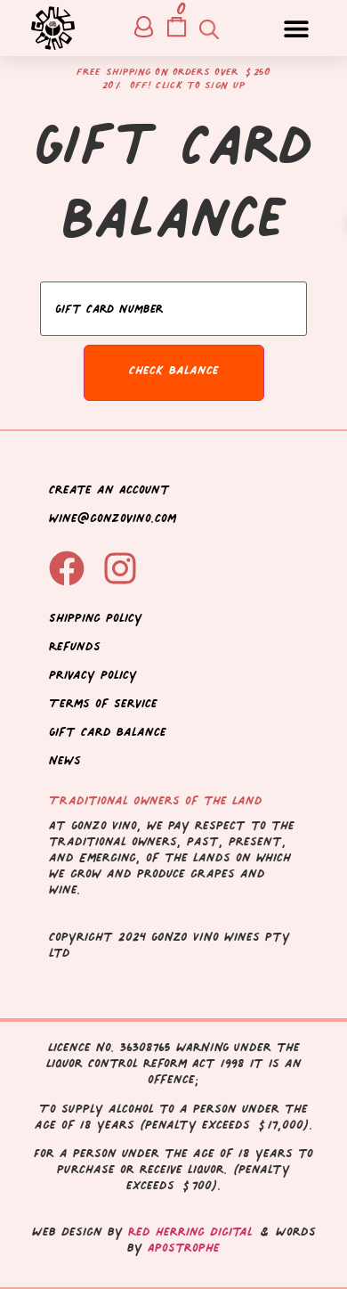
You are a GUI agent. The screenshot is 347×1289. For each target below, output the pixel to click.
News (65, 760)
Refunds (75, 646)
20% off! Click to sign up (174, 85)
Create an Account (109, 489)
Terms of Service (103, 703)
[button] (296, 28)
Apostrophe (184, 1247)
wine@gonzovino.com (112, 518)
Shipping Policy (95, 618)
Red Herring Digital (190, 1231)
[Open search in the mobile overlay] (207, 28)
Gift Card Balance (107, 732)
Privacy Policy (93, 675)
